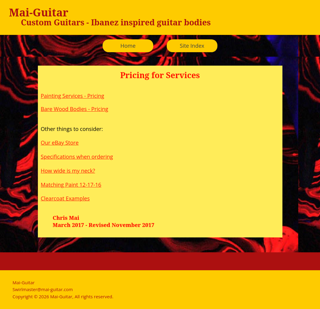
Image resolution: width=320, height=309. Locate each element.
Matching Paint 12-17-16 (71, 184)
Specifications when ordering (77, 156)
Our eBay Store (60, 142)
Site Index (192, 45)
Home (128, 45)
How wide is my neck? (68, 170)
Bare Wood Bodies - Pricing (74, 108)
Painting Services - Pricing (72, 95)
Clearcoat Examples (65, 198)
